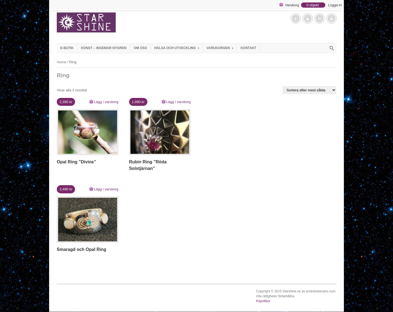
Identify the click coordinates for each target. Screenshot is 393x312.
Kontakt (248, 48)
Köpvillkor (263, 301)
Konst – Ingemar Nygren (104, 48)
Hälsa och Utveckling (176, 48)
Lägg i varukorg (106, 102)
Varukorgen (220, 48)
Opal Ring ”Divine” (76, 162)
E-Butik (67, 48)
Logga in (335, 5)
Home (61, 62)
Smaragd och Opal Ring (81, 249)
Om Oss (140, 48)
